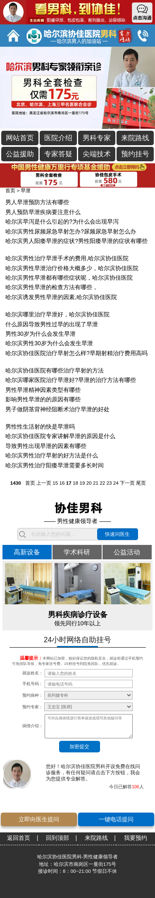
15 (55, 483)
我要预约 (135, 837)
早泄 (26, 190)
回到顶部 (57, 837)
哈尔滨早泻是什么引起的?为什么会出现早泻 (62, 221)
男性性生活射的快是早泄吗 (40, 426)
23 (109, 483)
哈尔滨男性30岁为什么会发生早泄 (49, 343)
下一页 (127, 483)
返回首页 (18, 837)
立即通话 (142, 35)
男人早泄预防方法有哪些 (37, 202)
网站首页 (20, 138)
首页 (10, 190)
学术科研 (77, 552)
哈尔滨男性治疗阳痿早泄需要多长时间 (54, 465)
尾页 (141, 483)
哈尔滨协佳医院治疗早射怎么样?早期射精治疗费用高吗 (76, 353)
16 (61, 483)
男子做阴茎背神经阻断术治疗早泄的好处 (57, 409)
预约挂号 (135, 154)
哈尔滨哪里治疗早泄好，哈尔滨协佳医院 (57, 314)
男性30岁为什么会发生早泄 (40, 333)
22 (102, 483)
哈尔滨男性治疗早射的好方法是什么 (51, 455)
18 (75, 483)
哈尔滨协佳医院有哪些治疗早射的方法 (54, 370)
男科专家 (97, 138)
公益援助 (20, 154)
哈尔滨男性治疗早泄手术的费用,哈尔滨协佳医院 (67, 258)
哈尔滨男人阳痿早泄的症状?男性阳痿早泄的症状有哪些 (76, 241)
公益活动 (127, 552)
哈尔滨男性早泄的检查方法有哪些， (51, 287)
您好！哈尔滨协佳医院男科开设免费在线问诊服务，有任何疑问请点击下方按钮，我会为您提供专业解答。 (93, 772)
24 (116, 483)
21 (95, 483)
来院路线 (135, 138)
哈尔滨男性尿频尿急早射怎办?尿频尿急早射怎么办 (70, 231)
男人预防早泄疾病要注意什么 (43, 212)
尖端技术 (97, 154)
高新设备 (27, 552)
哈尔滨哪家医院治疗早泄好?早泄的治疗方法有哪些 (70, 380)
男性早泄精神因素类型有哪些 (43, 390)
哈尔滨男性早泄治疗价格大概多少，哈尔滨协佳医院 (71, 268)
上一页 (43, 483)
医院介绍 (58, 138)
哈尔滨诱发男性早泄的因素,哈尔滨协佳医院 (61, 297)
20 (89, 483)
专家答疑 (58, 154)
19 (82, 483)
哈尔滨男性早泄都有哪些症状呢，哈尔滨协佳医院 (69, 277)
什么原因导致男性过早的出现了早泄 (51, 324)
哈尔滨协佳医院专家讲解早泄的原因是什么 (60, 436)
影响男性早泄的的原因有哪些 (43, 399)
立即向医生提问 (39, 819)
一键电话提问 (116, 819)
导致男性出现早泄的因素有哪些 (45, 446)
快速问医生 (117, 534)
